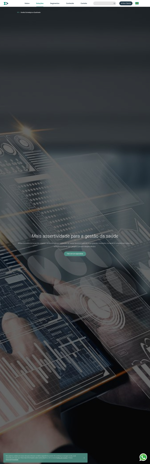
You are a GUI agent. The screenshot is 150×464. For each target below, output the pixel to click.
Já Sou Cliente (126, 3)
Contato (84, 3)
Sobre (27, 3)
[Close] (84, 457)
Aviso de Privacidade (12, 459)
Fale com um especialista (75, 254)
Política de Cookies (61, 458)
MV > (18, 12)
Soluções (40, 3)
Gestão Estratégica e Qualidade (30, 12)
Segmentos (54, 3)
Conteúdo (70, 3)
